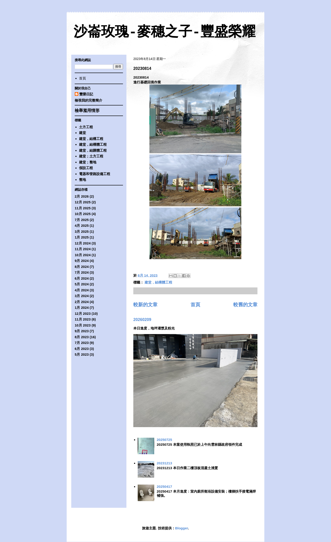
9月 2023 (82, 331)
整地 (82, 180)
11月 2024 (83, 249)
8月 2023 (82, 337)
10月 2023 (83, 325)
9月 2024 (82, 261)
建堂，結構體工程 (158, 282)
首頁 (195, 304)
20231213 (164, 463)
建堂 (82, 133)
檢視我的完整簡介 (88, 100)
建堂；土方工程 (91, 156)
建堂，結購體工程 (93, 150)
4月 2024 (82, 290)
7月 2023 (82, 343)
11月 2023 (83, 319)
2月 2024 (82, 302)
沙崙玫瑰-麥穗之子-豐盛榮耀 (165, 32)
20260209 (142, 319)
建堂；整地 (87, 162)
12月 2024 (83, 243)
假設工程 (86, 168)
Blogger (181, 528)
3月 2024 (82, 296)
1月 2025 (82, 237)
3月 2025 (82, 231)
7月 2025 (82, 220)
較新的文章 (145, 304)
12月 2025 (83, 202)
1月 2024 (82, 307)
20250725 (164, 440)
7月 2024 (82, 272)
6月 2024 (82, 278)
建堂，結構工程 (91, 139)
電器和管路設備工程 (94, 174)
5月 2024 (82, 284)
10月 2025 (83, 214)
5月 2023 (82, 354)
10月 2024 (83, 255)
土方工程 (86, 127)
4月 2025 (82, 225)
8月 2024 (82, 267)
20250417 (164, 486)
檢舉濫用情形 (87, 110)
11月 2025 (83, 208)
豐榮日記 (86, 94)
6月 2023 (82, 349)
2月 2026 (82, 196)
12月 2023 (83, 313)
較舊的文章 (245, 304)
